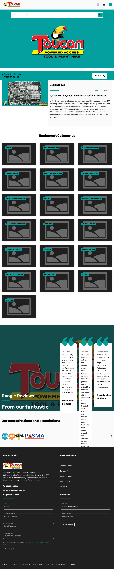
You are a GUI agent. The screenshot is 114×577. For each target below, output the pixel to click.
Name (6, 504)
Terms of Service (46, 542)
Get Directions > (67, 525)
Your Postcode (66, 513)
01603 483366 (10, 486)
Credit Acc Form (66, 481)
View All (99, 75)
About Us (63, 487)
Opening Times (66, 476)
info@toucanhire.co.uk (14, 490)
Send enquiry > (10, 549)
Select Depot (9, 533)
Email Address (9, 523)
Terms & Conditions (67, 466)
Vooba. (73, 565)
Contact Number (10, 513)
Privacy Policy (65, 471)
